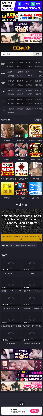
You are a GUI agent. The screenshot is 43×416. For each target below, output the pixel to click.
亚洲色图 (20, 90)
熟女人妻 (10, 76)
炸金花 (19, 66)
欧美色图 (29, 90)
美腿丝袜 (10, 94)
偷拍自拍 (20, 81)
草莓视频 (20, 109)
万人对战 (29, 62)
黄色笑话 (29, 103)
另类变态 (38, 85)
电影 (3, 82)
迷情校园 (10, 103)
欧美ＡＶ (29, 72)
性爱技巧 (38, 103)
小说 (3, 101)
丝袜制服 (20, 76)
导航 (3, 110)
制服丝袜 (10, 85)
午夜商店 (10, 109)
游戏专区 (38, 62)
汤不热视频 (29, 109)
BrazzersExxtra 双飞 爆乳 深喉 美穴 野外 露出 (18, 245)
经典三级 (20, 85)
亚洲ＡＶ (10, 72)
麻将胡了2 (10, 66)
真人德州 (20, 62)
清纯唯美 (20, 94)
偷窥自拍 (10, 90)
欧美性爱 (38, 81)
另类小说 (20, 103)
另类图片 (38, 94)
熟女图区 (29, 94)
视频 (3, 73)
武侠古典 (38, 99)
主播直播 (29, 76)
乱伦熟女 (29, 85)
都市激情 (10, 99)
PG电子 (10, 62)
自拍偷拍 (20, 72)
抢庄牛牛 (38, 66)
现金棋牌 (29, 66)
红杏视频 (38, 109)
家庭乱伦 (20, 99)
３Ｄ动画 (38, 72)
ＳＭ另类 (38, 76)
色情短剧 (10, 113)
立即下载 (35, 411)
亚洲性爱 (10, 81)
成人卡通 (29, 81)
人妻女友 (29, 99)
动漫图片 (38, 90)
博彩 (3, 64)
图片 (3, 92)
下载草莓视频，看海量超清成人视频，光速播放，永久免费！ (21, 238)
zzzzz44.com (21, 48)
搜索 (37, 54)
